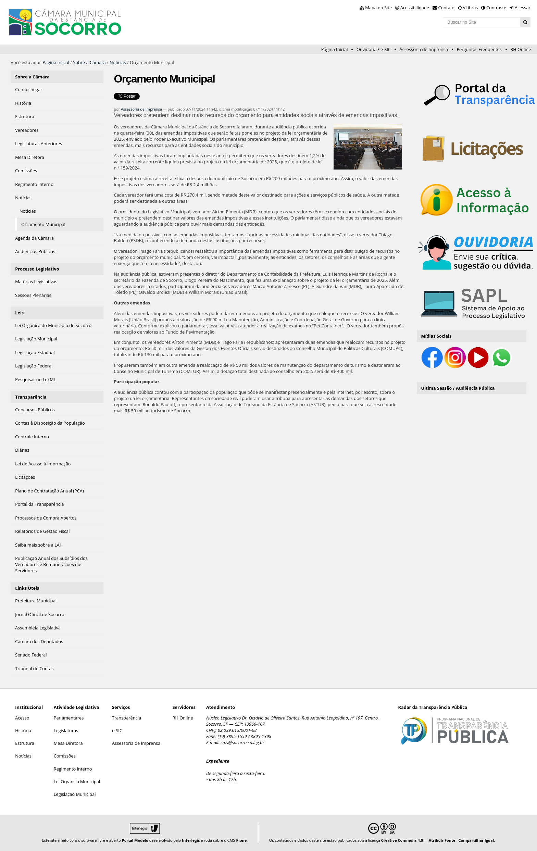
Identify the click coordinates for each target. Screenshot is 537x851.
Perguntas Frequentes (479, 49)
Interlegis (191, 840)
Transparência (31, 397)
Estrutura (24, 743)
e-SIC (117, 730)
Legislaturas (66, 730)
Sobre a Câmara (89, 62)
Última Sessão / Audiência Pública (458, 388)
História (23, 730)
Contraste (496, 7)
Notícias (118, 62)
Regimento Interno (73, 769)
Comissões (65, 756)
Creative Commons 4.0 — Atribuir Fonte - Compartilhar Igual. (438, 840)
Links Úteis (27, 588)
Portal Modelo (135, 840)
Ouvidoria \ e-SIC (374, 49)
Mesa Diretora (68, 743)
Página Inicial (334, 49)
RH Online (520, 49)
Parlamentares (69, 718)
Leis (19, 313)
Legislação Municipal (75, 794)
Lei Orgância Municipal (77, 781)
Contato (446, 7)
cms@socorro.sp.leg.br (242, 742)
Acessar (522, 7)
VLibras (470, 7)
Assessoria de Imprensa (423, 49)
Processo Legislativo (37, 269)
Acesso (22, 718)
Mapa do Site (378, 7)
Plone (241, 840)
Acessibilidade (414, 7)
